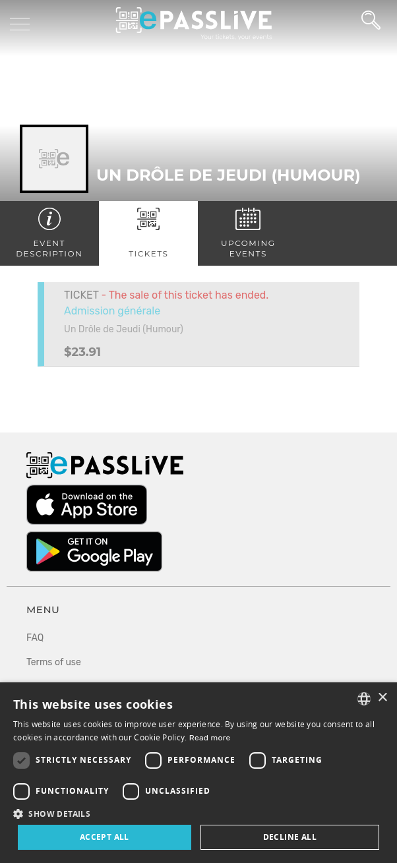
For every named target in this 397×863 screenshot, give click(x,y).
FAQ (35, 637)
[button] (198, 813)
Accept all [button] (104, 837)
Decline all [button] (290, 837)
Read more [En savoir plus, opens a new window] (210, 737)
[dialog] (198, 772)
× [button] (382, 698)
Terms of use (53, 662)
